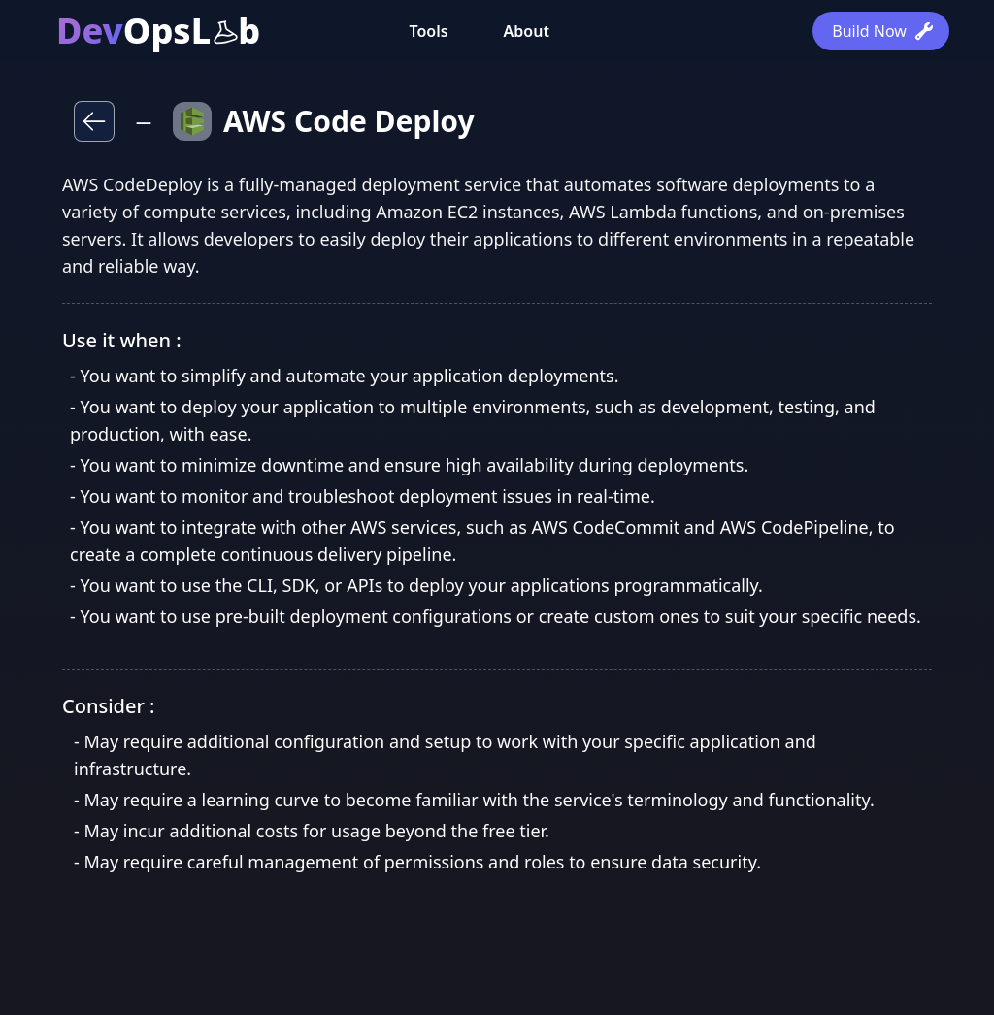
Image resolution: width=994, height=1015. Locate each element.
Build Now (883, 31)
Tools (428, 31)
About (526, 31)
